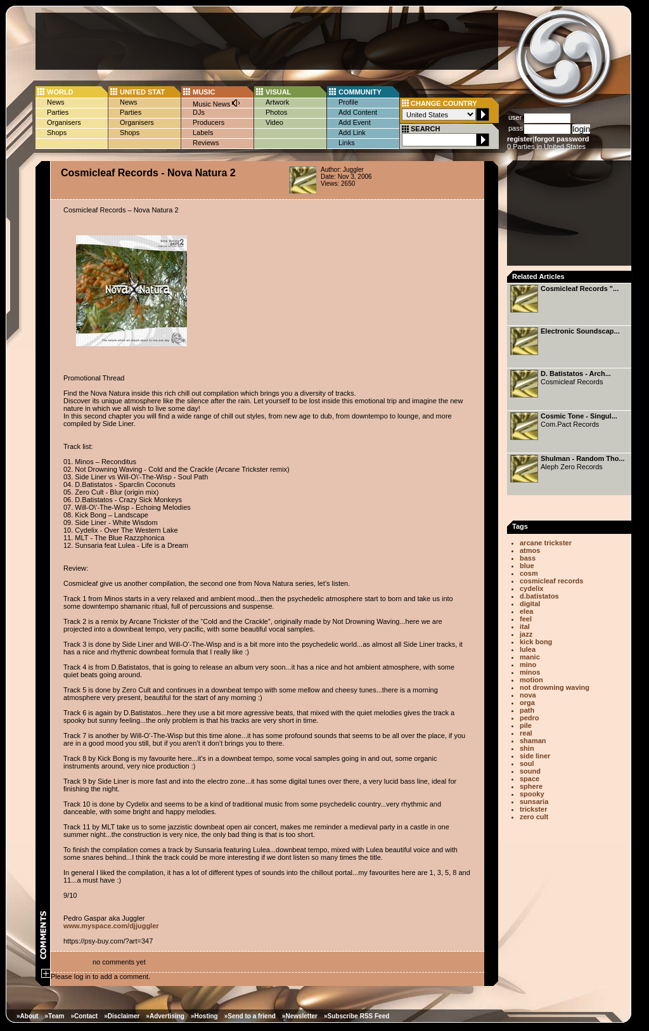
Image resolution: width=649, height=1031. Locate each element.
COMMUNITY (360, 92)
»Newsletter (300, 1016)
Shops (57, 132)
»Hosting (204, 1016)
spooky (532, 794)
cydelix (531, 588)
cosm (529, 573)
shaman (533, 740)
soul (527, 763)
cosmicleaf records (551, 581)
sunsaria (534, 801)
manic (530, 657)
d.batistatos (539, 596)
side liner (535, 756)
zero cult (534, 816)
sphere (531, 786)
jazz (526, 634)
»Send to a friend (250, 1016)
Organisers (64, 122)
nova (528, 695)
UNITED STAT (142, 92)
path (527, 710)
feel (526, 619)
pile (526, 725)
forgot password (561, 139)
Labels (203, 132)
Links (346, 142)
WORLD (60, 92)
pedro (529, 718)
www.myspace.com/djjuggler (111, 926)
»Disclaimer (121, 1016)
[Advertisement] (267, 41)
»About (27, 1016)
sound (530, 771)
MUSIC (204, 92)
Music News (217, 103)
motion (531, 680)
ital (525, 626)
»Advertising (165, 1016)
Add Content (357, 112)
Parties (57, 112)
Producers (208, 122)
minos (530, 672)
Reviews (206, 142)
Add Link (352, 132)
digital (530, 603)
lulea (528, 649)
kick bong (536, 641)
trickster (533, 809)
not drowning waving (554, 687)
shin (527, 748)
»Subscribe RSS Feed (356, 1016)
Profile (348, 102)
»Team (54, 1016)
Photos (276, 112)
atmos (530, 550)
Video (274, 122)
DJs (199, 112)
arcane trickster (546, 543)
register (519, 139)
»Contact (84, 1016)
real (526, 733)
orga (527, 702)
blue (527, 565)
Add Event (354, 122)
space (529, 778)
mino (528, 664)
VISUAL (278, 92)
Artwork (277, 102)
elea (526, 611)
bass (528, 558)
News (56, 102)
